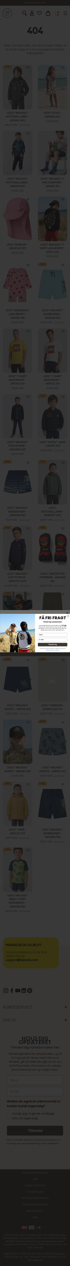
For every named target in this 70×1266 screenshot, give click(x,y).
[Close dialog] (68, 616)
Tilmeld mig (52, 644)
